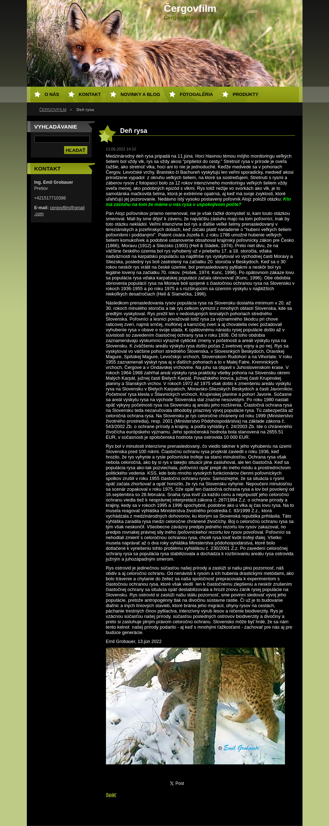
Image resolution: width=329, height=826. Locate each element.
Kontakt (90, 94)
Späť (111, 794)
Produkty (245, 94)
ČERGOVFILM (53, 109)
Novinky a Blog (140, 94)
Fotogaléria (196, 94)
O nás (52, 94)
